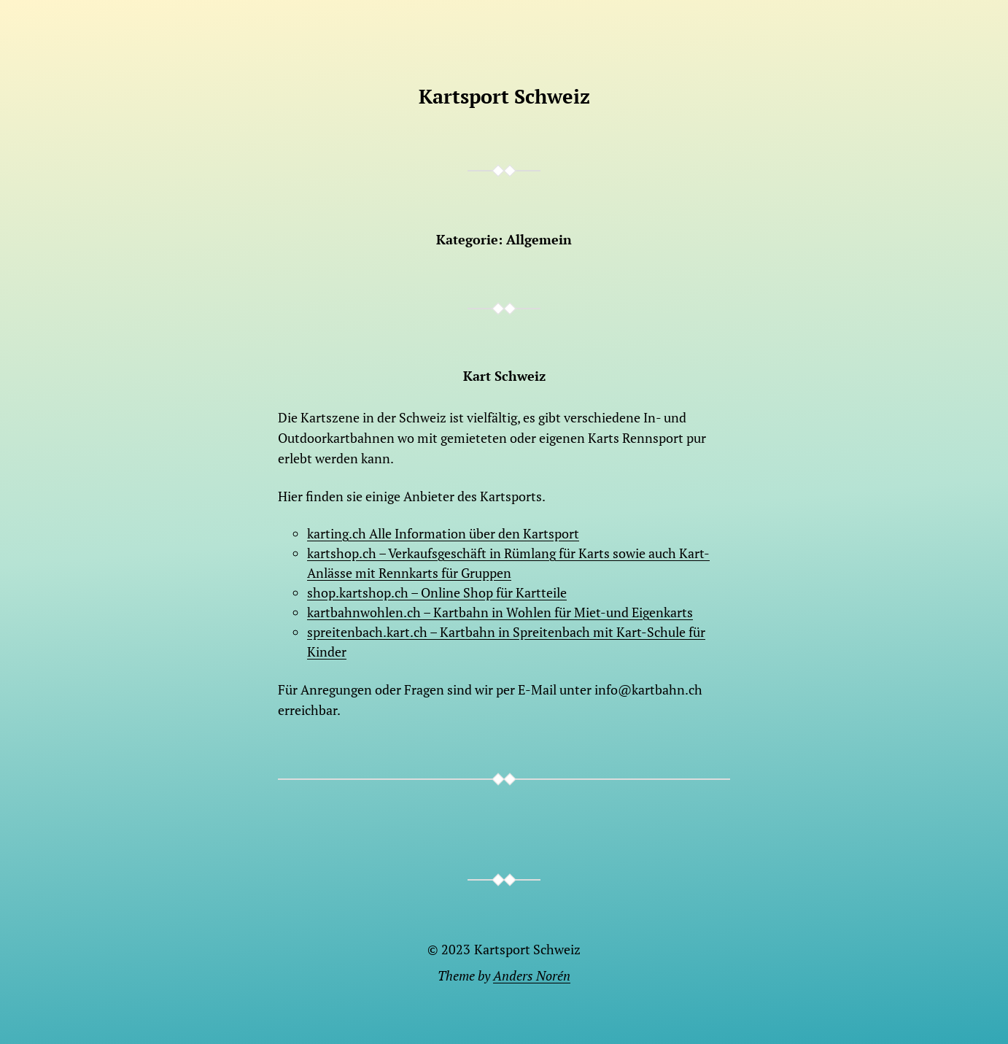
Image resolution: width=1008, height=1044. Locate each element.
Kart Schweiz (504, 376)
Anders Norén (531, 975)
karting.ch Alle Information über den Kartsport (443, 533)
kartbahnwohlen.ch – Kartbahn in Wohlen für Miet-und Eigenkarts (500, 612)
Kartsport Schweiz (504, 96)
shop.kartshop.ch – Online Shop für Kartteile (437, 592)
